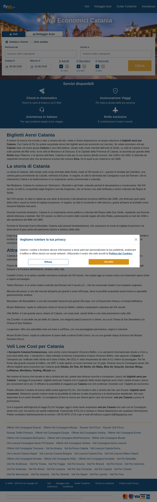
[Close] (136, 239)
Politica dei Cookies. (121, 253)
